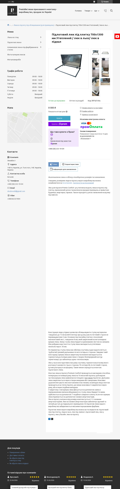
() (83, 183)
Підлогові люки (14, 42)
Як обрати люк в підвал (19, 463)
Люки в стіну (13, 37)
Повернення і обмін (17, 452)
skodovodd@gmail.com (16, 191)
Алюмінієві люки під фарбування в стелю (22, 48)
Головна (78, 11)
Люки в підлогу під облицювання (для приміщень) (34, 25)
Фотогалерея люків (16, 55)
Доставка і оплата (17, 455)
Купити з (59, 124)
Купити (59, 118)
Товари (87, 11)
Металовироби (14, 60)
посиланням (67, 183)
